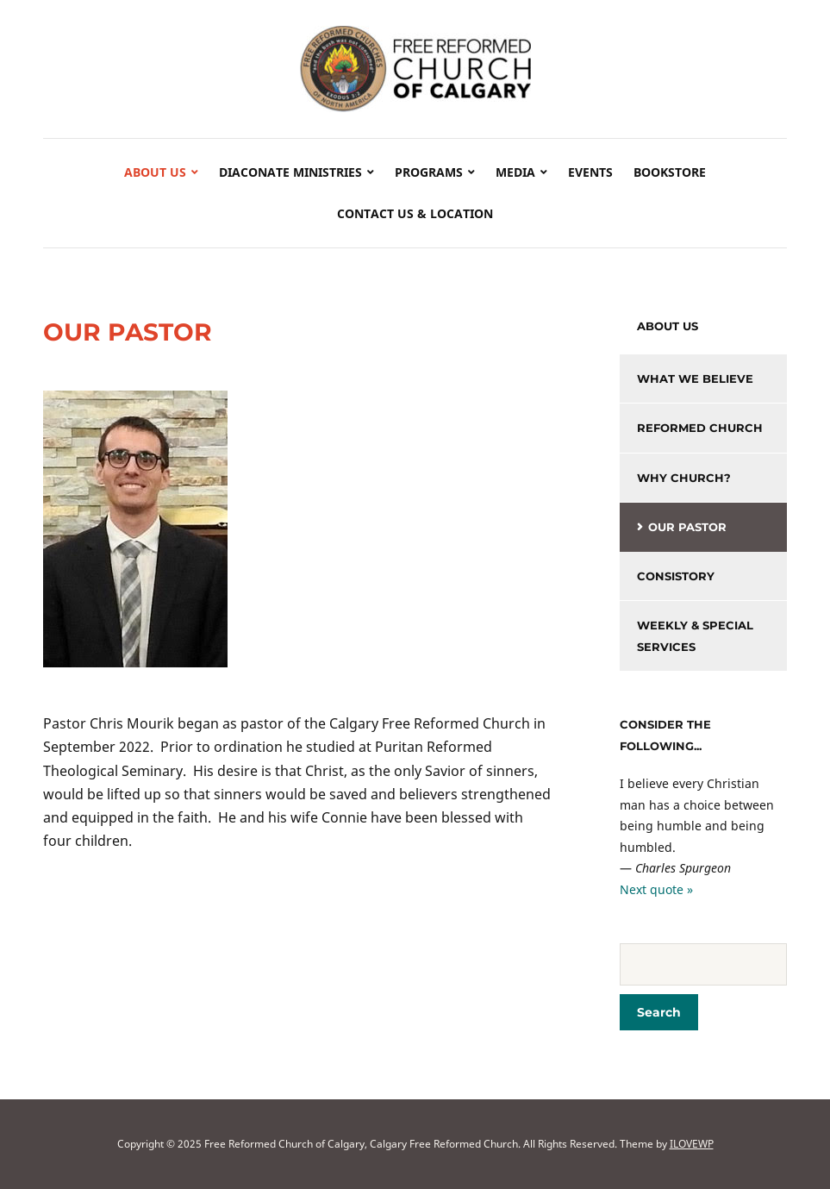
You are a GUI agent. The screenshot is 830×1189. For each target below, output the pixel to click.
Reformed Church (700, 428)
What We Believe (695, 378)
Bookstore (669, 172)
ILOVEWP (692, 1143)
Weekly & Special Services (695, 636)
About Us (155, 172)
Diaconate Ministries (290, 172)
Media (515, 172)
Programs (429, 172)
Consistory (676, 576)
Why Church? (684, 478)
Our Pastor (687, 527)
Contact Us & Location (415, 213)
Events (590, 172)
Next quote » (656, 889)
